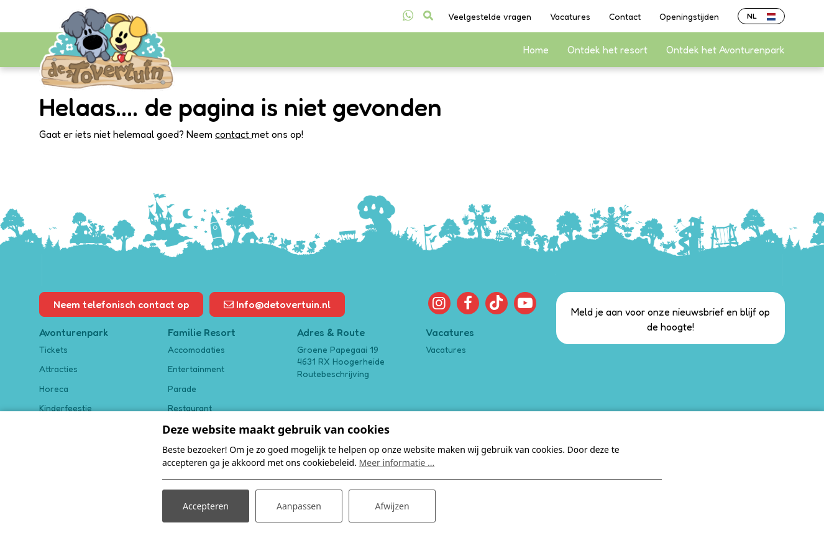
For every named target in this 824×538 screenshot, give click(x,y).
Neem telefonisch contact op (121, 304)
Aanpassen (299, 506)
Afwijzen (392, 506)
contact (233, 134)
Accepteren (206, 506)
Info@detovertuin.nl (277, 304)
